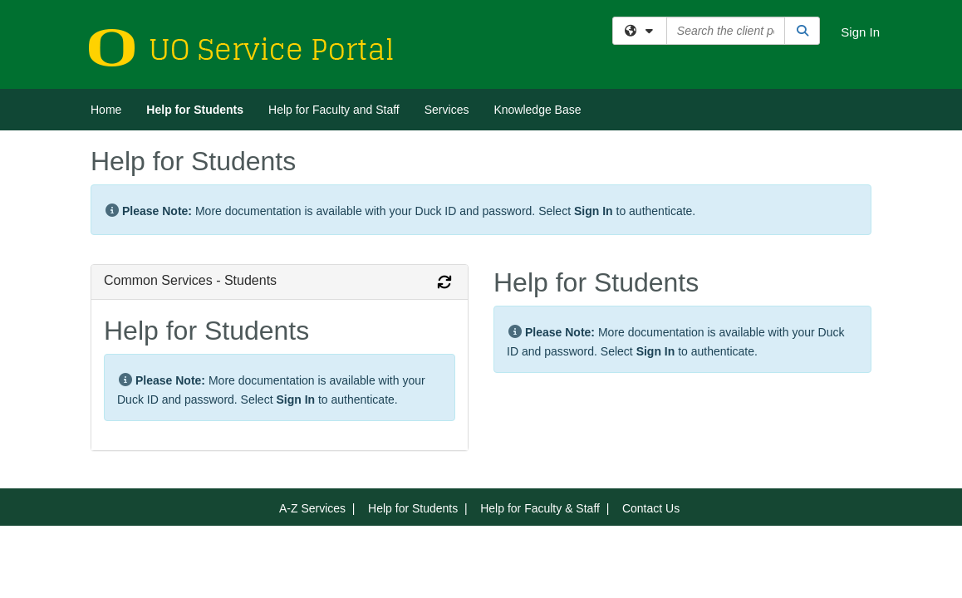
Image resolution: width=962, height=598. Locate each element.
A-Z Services (312, 508)
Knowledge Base (537, 109)
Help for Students (194, 109)
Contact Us (651, 508)
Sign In (860, 32)
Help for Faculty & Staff (540, 508)
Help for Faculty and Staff (334, 109)
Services (447, 109)
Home (106, 109)
